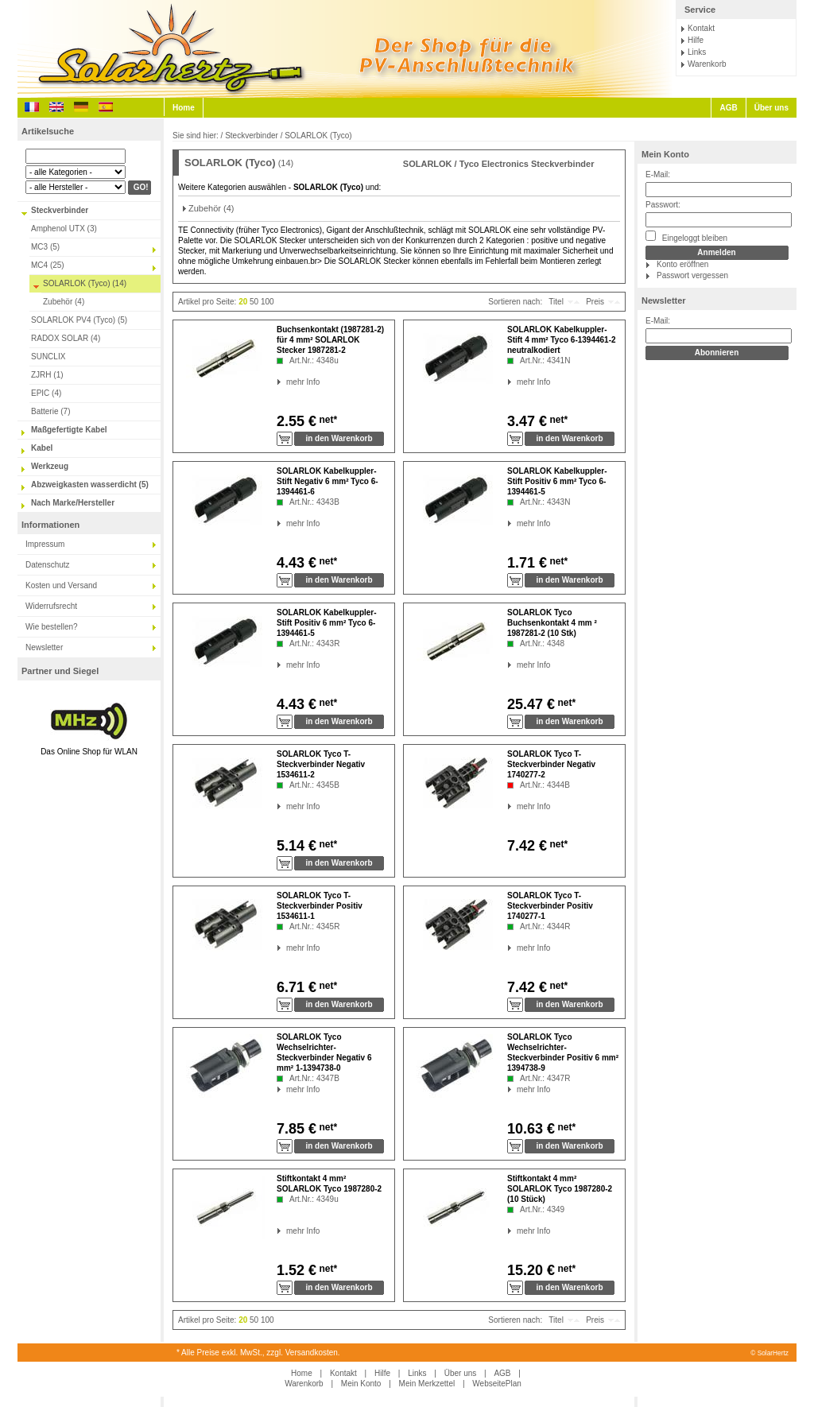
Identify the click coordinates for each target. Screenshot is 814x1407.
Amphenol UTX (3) (64, 228)
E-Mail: (657, 174)
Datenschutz (47, 564)
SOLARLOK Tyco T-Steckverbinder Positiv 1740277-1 (550, 906)
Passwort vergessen (692, 275)
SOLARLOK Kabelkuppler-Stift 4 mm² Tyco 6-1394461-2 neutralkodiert (561, 340)
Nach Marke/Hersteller (72, 502)
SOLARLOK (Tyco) (318, 135)
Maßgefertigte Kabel (69, 429)
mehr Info (286, 382)
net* (326, 419)
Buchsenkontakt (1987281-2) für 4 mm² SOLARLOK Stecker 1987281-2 (330, 340)
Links (697, 52)
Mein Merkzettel (427, 1383)
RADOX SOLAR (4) (65, 338)
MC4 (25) (47, 265)
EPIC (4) (46, 393)
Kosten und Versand (61, 585)
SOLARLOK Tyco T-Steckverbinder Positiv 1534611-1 (319, 906)
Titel (556, 301)
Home (183, 107)
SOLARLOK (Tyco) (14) (84, 283)
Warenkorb (707, 64)
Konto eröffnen (682, 264)
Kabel (41, 448)
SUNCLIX (48, 356)
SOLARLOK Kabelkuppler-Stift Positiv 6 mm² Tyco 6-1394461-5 (557, 481)
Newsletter (44, 647)
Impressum (44, 544)
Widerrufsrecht (51, 606)
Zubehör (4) (63, 301)
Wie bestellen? (51, 626)
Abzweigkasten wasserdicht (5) (90, 484)
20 (242, 301)
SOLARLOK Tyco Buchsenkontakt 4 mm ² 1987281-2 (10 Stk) (552, 623)
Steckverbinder (59, 210)
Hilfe (696, 40)
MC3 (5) (45, 246)
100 (267, 301)
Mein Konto (665, 154)
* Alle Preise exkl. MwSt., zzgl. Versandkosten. (258, 1352)
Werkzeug (49, 466)
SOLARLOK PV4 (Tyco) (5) (79, 320)
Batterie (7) (50, 411)
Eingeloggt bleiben (686, 236)
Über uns (771, 107)
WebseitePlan (496, 1383)
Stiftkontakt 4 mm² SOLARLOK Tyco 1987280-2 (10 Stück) (559, 1189)
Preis (595, 301)
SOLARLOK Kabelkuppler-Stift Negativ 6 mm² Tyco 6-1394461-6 (327, 481)
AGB (728, 107)
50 (254, 301)
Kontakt (701, 28)
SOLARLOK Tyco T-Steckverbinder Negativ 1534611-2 (321, 764)
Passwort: (662, 204)
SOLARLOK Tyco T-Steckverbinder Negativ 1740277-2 (551, 764)
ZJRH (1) (47, 374)
